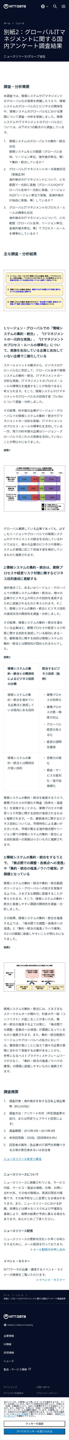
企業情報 (9, 1336)
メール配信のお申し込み (49, 1250)
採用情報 (9, 1352)
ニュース (19, 23)
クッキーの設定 (35, 1423)
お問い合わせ (43, 1387)
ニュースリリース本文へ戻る (23, 1159)
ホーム (7, 23)
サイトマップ (10, 1387)
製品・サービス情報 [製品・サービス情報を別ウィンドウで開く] (15, 1369)
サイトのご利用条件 (14, 1393)
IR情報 (7, 1344)
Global (20, 1324)
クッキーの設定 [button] (21, 1414)
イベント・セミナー (52, 1280)
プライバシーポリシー (47, 1393)
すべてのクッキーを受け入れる (34, 1431)
